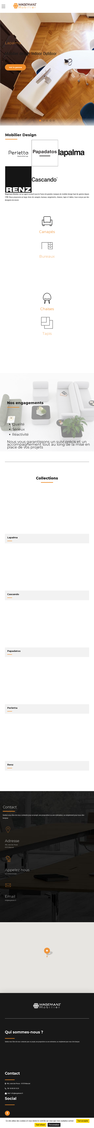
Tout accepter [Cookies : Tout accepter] (82, 1121)
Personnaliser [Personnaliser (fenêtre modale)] (54, 1125)
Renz (10, 764)
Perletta (12, 708)
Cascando (13, 594)
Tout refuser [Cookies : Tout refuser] (40, 1125)
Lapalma (12, 537)
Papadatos (13, 651)
